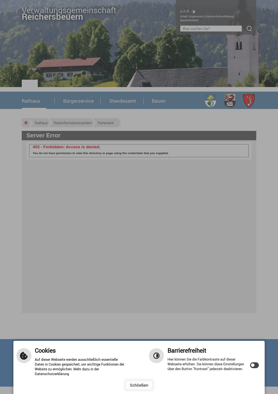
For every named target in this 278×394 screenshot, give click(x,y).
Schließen (139, 385)
